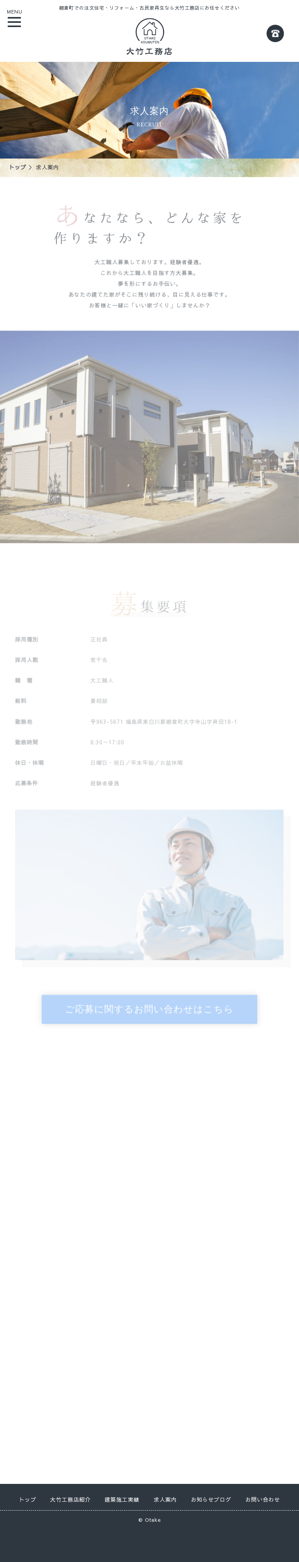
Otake (153, 1519)
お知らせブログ (211, 1499)
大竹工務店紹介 (70, 1499)
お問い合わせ (262, 1499)
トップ (17, 167)
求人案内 (165, 1499)
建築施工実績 (122, 1499)
